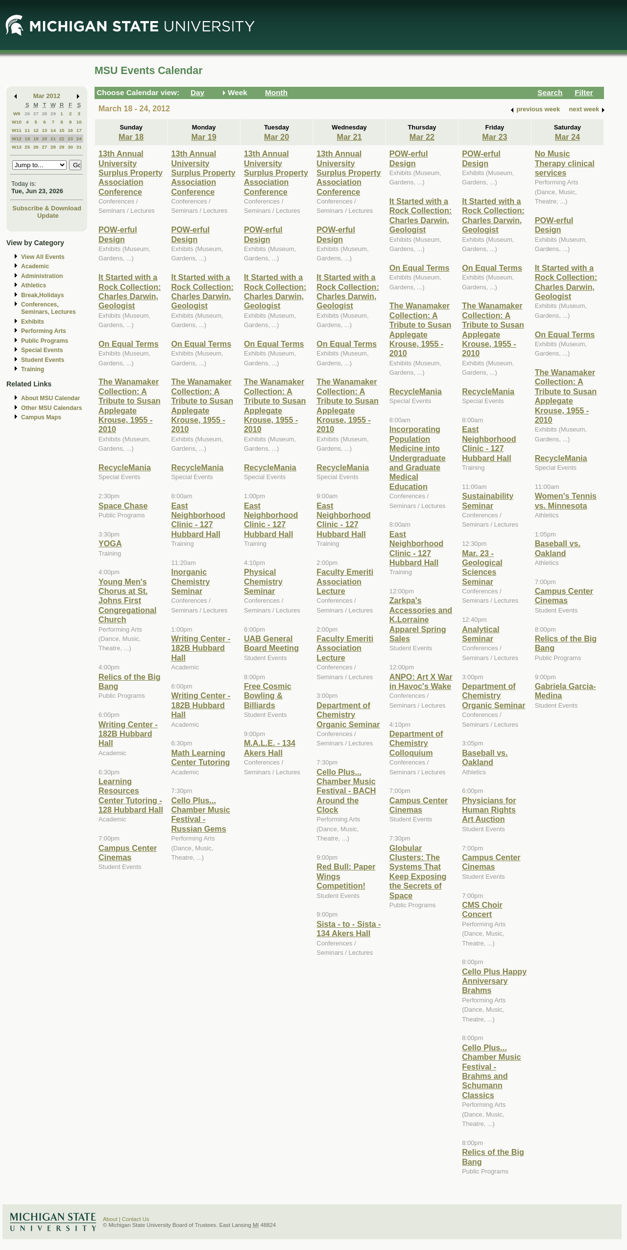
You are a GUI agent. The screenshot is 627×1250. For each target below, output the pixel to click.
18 (27, 138)
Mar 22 (422, 136)
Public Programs (44, 340)
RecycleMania (124, 467)
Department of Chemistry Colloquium (416, 743)
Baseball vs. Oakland (484, 757)
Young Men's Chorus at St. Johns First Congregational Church (127, 600)
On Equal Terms (128, 343)
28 (44, 113)
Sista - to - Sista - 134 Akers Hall (348, 928)
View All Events (43, 257)
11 (27, 130)
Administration (42, 276)
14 (53, 130)
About (110, 1219)
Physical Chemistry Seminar (263, 581)
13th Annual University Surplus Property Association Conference (130, 172)
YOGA (110, 543)
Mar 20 (276, 136)
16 (70, 130)
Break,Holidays (42, 295)
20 (44, 138)
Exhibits (32, 321)
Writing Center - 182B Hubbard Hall (128, 734)
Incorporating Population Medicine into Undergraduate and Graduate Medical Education (417, 457)
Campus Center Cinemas (127, 852)
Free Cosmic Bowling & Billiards (267, 696)
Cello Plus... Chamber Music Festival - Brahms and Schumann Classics (491, 1071)
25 (27, 147)
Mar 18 (131, 136)
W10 (17, 122)
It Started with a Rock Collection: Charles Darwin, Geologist (129, 291)
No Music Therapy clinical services (565, 163)
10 (79, 122)
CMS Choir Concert (482, 909)
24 (79, 138)
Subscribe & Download (46, 208)
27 (36, 113)
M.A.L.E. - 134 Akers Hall (269, 748)
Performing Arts (43, 331)
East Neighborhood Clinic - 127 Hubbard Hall (198, 519)
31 (79, 147)
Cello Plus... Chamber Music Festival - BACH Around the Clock (346, 791)
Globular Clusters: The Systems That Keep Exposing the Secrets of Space (418, 871)
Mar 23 (494, 136)
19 (36, 138)
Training (32, 369)
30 (70, 147)
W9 (17, 113)
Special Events (42, 350)
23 (70, 138)
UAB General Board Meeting (271, 643)
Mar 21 (349, 136)
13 (44, 130)
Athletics (33, 285)
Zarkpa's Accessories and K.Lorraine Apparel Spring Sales (420, 619)
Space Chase (123, 505)
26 (27, 113)
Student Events (42, 360)
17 (79, 130)
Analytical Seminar (480, 634)
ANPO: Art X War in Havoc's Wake (421, 681)
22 (62, 138)
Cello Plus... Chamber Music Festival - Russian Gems (200, 814)
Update (48, 215)
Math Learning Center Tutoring (200, 757)
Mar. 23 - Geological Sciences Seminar (482, 567)
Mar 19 (204, 136)
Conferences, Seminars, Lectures (48, 308)
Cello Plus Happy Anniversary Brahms (494, 981)
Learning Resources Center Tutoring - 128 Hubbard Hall (130, 795)
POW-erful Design (117, 234)
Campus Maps (41, 417)
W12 (17, 138)
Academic (35, 266)
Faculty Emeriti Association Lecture (344, 581)
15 (62, 130)
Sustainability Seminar (487, 500)
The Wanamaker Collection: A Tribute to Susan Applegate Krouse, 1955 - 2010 (129, 405)
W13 (17, 147)
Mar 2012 (46, 96)
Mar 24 (567, 136)
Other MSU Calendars (51, 408)
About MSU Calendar (50, 398)
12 (36, 130)
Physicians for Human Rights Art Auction (489, 810)
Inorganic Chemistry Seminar (190, 581)
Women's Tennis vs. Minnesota (566, 500)
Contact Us (135, 1219)
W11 (17, 130)
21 (53, 138)
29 (53, 113)
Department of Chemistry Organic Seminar (348, 715)
